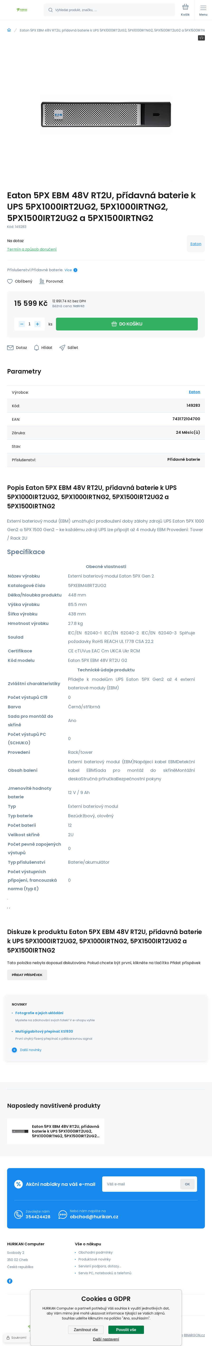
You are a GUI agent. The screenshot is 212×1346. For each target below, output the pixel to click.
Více (68, 270)
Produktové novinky (94, 1259)
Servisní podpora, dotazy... (99, 1266)
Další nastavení (106, 1339)
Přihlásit (187, 1184)
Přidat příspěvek (27, 975)
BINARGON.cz (194, 1335)
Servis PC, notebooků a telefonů (104, 1273)
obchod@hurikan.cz (94, 1216)
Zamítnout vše (86, 1330)
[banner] (22, 10)
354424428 (38, 1217)
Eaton (195, 244)
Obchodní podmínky (95, 1252)
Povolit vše (126, 1330)
